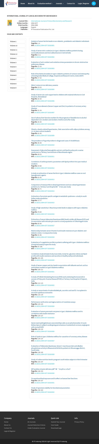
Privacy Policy (79, 422)
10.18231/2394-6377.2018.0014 (44, 191)
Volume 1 (13, 41)
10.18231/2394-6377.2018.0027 (44, 341)
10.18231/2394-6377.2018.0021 (44, 272)
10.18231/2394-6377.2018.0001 (44, 45)
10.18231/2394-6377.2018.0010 (44, 145)
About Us (31, 3)
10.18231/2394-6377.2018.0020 (44, 260)
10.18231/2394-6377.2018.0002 (44, 57)
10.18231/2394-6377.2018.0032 (44, 392)
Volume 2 (13, 58)
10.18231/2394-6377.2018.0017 (44, 225)
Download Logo (56, 428)
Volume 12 (13, 54)
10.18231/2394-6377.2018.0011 (44, 156)
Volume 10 (13, 46)
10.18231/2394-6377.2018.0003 (44, 68)
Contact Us (71, 3)
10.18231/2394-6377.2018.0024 (44, 306)
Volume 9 (13, 88)
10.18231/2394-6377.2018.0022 (44, 285)
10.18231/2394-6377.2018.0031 (44, 383)
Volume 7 (13, 79)
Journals (60, 3)
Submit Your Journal (58, 422)
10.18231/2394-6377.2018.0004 (44, 80)
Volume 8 (13, 84)
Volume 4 (13, 67)
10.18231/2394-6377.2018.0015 (44, 202)
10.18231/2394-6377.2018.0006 (44, 101)
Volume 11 (13, 50)
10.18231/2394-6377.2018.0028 (44, 354)
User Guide (54, 425)
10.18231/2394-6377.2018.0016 (44, 214)
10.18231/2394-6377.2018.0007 (44, 112)
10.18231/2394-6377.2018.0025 (44, 318)
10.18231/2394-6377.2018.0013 (44, 179)
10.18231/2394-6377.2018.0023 (44, 297)
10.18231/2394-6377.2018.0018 (44, 237)
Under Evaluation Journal (36, 428)
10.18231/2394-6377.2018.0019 (44, 248)
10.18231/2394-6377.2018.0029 (44, 364)
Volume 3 (13, 62)
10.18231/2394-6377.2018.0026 (44, 331)
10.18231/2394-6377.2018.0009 (44, 135)
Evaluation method (45, 3)
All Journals (32, 422)
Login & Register (9, 431)
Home (23, 3)
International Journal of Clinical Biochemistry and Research (51, 21)
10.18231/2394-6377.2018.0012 (44, 168)
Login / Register (83, 3)
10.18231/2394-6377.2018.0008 (44, 124)
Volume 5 (13, 71)
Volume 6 (13, 75)
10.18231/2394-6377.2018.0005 (44, 89)
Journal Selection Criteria (36, 425)
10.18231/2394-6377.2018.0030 (44, 373)
